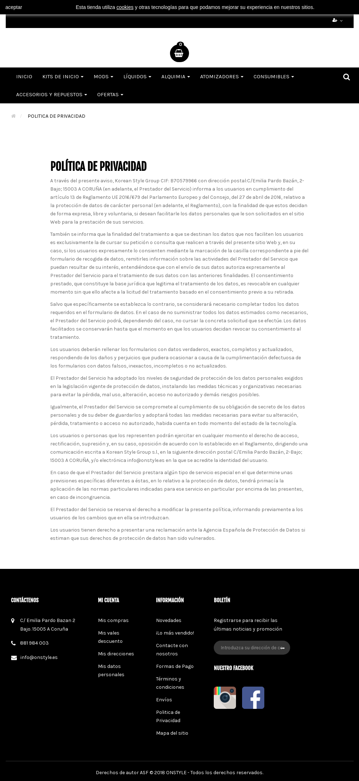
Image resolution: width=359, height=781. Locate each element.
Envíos (164, 700)
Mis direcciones (116, 654)
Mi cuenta (108, 600)
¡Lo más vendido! (175, 633)
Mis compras (113, 620)
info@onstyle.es (39, 657)
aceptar (13, 7)
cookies (125, 7)
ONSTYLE (176, 773)
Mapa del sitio (172, 733)
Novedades (168, 620)
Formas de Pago (175, 666)
